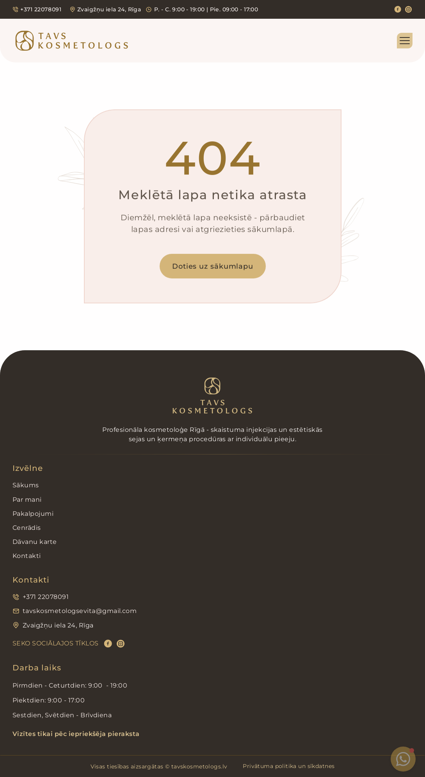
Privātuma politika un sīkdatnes (288, 766)
